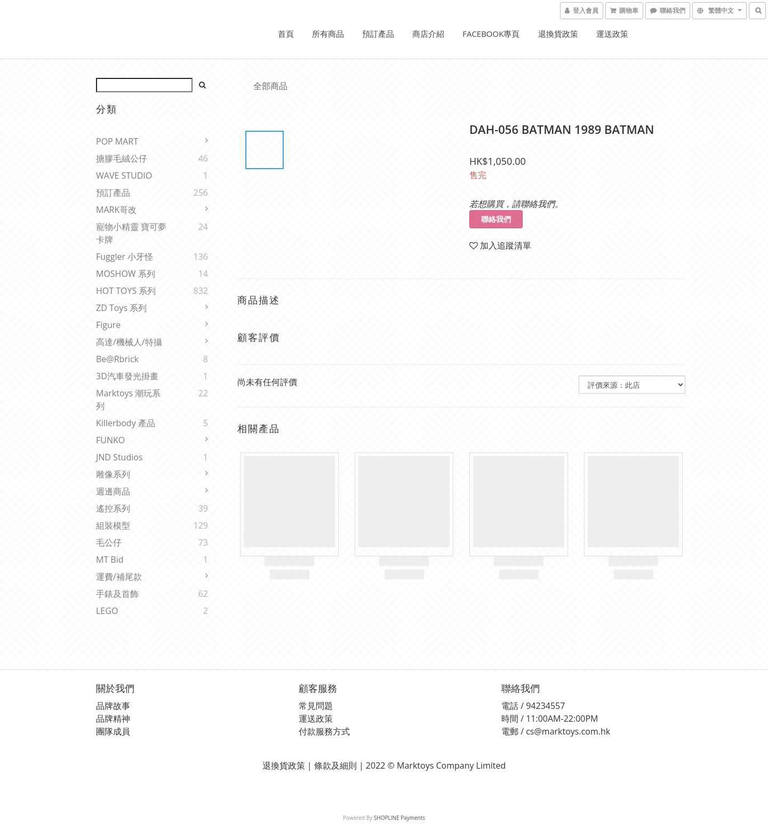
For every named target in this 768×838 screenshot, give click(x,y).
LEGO (107, 611)
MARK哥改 (116, 210)
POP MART (117, 141)
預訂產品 (378, 33)
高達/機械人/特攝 (129, 342)
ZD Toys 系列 (121, 308)
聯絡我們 (496, 219)
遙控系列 (113, 508)
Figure (108, 325)
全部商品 (270, 86)
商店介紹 (428, 33)
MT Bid (110, 559)
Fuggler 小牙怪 (124, 256)
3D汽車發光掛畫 (127, 376)
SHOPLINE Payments (399, 817)
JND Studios (119, 457)
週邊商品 (113, 491)
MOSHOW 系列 (125, 274)
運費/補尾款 (119, 576)
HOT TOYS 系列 (126, 291)
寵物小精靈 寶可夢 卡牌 (131, 233)
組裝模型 (113, 525)
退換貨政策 (558, 33)
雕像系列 (113, 474)
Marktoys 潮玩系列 (128, 399)
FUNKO (110, 440)
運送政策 (612, 33)
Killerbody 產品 (125, 423)
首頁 (286, 33)
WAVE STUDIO (124, 175)
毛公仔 (109, 542)
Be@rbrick (117, 359)
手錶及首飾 (117, 594)
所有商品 (328, 33)
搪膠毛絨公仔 (121, 158)
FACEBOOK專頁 (490, 33)
